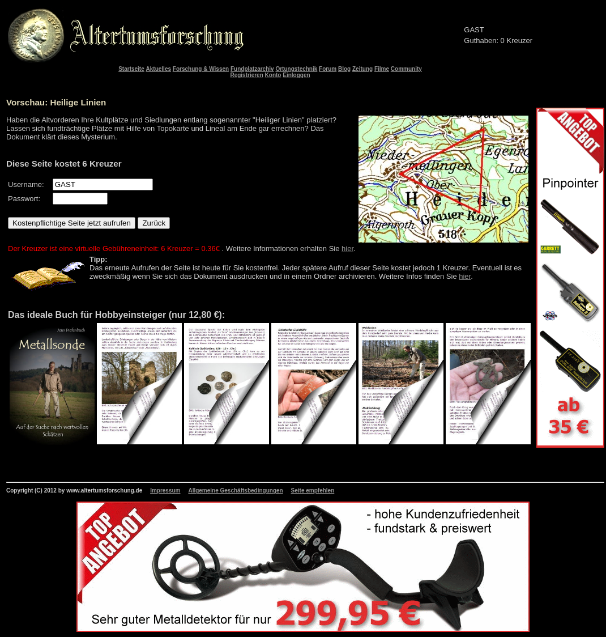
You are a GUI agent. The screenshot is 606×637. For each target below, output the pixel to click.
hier (347, 248)
